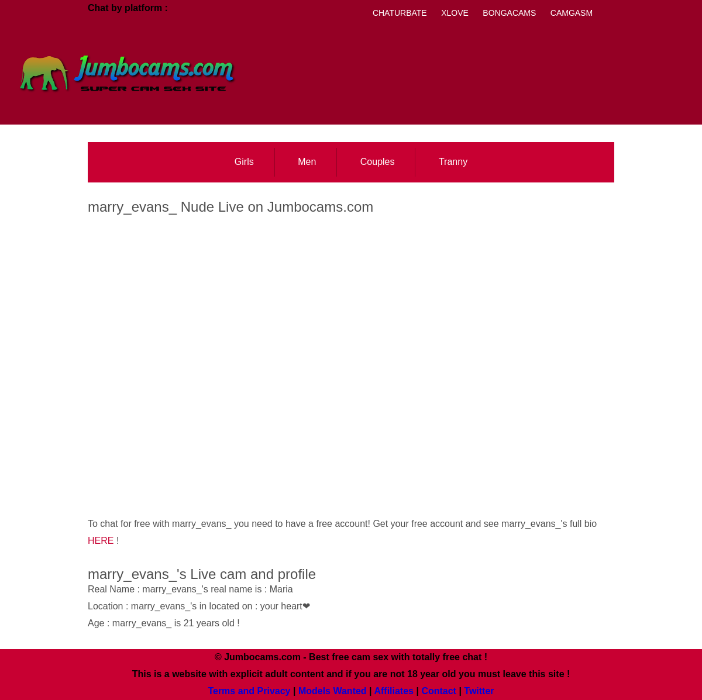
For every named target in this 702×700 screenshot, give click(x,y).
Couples (377, 162)
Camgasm (571, 13)
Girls (244, 162)
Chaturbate (400, 13)
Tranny (453, 162)
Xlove (455, 13)
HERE (100, 541)
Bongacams (509, 13)
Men (307, 162)
